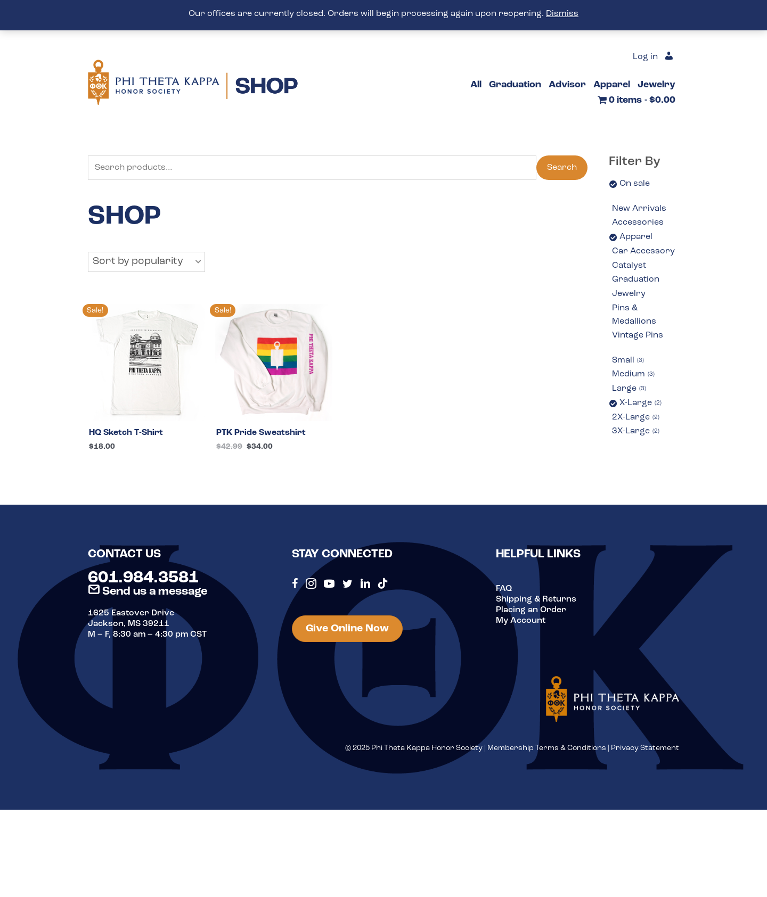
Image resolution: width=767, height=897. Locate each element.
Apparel (635, 237)
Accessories (638, 222)
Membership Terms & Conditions (546, 748)
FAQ (504, 589)
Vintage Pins (637, 335)
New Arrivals (639, 208)
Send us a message (147, 592)
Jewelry (629, 294)
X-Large (640, 403)
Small (628, 361)
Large (629, 389)
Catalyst (629, 265)
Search (562, 167)
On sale (634, 183)
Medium (633, 375)
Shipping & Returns (536, 599)
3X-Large (635, 432)
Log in (645, 57)
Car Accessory (643, 251)
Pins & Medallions (634, 315)
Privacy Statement (645, 748)
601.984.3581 (143, 578)
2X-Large (635, 418)
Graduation (635, 279)
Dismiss (562, 14)
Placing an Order (531, 610)
